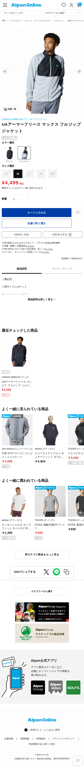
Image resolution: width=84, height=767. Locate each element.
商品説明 (22, 268)
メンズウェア (15, 21)
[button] (5, 71)
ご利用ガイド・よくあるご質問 (44, 730)
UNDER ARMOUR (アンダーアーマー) (24, 119)
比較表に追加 (21, 234)
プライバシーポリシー (63, 738)
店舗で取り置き (36, 223)
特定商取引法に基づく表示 (42, 744)
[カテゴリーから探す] (62, 13)
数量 (4, 198)
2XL (53, 173)
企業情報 (8, 738)
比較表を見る (62, 234)
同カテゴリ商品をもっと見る (42, 554)
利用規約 (40, 738)
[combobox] (21, 13)
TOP (4, 21)
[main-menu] (5, 5)
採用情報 (24, 738)
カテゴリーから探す (42, 591)
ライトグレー (24, 154)
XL (41, 173)
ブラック (9, 154)
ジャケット (59, 21)
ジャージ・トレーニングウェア (37, 21)
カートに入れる (36, 212)
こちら (31, 246)
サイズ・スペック (62, 268)
